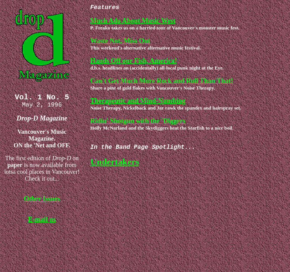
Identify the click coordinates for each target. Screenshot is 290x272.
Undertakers (114, 165)
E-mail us (42, 222)
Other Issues (42, 202)
